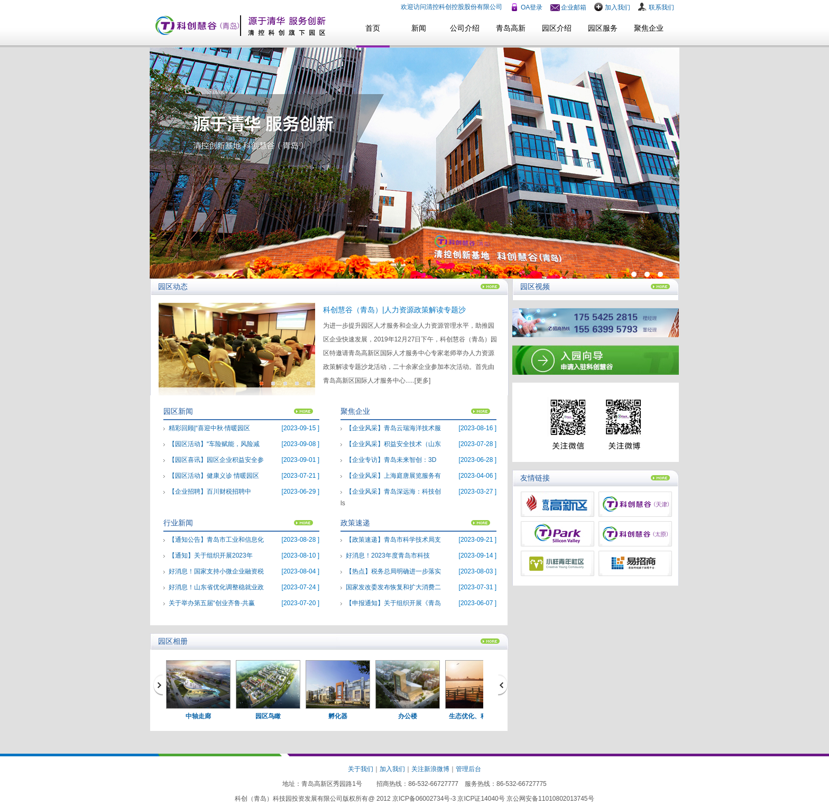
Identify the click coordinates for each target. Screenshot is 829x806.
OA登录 (531, 7)
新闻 (418, 28)
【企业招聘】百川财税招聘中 (210, 491)
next (504, 684)
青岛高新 (511, 28)
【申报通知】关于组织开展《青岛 (393, 603)
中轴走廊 (198, 716)
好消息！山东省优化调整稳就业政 (216, 587)
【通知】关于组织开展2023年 (211, 555)
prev (159, 684)
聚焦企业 (649, 28)
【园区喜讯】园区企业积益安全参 (216, 460)
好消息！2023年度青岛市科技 (388, 555)
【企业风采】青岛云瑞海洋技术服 (393, 428)
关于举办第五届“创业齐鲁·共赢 (212, 603)
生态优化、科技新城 (477, 716)
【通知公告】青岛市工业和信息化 (216, 539)
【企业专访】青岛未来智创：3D (391, 460)
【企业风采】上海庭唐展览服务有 (393, 475)
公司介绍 (465, 28)
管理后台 (468, 769)
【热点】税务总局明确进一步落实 (393, 571)
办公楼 (407, 716)
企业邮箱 (573, 7)
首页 (372, 28)
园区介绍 (557, 28)
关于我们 (360, 769)
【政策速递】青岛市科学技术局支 (393, 539)
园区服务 (603, 28)
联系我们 (661, 7)
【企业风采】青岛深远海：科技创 (393, 491)
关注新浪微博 (430, 769)
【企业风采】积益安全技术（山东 (393, 444)
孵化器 (337, 716)
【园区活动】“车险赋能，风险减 (214, 444)
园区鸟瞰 (268, 716)
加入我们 (617, 7)
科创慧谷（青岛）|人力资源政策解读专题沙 (394, 309)
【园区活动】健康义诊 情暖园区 (214, 475)
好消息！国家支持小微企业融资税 (216, 571)
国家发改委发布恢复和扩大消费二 (393, 587)
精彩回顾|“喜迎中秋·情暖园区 (209, 428)
